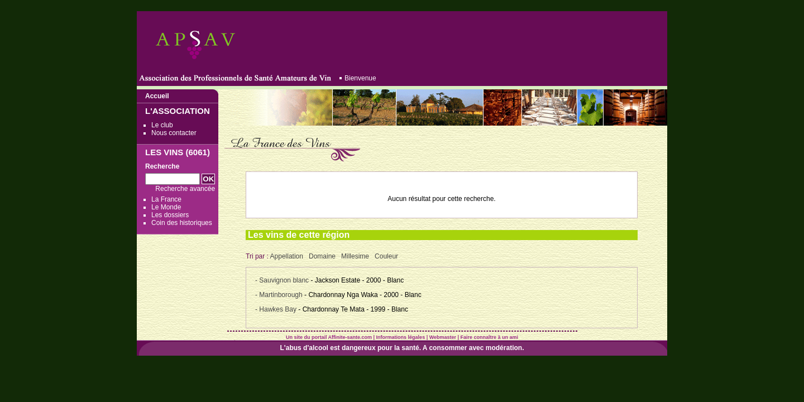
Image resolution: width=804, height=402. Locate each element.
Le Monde (166, 207)
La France (166, 199)
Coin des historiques (181, 223)
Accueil (157, 96)
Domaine (322, 256)
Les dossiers (170, 215)
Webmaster (442, 337)
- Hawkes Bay (276, 309)
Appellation (286, 256)
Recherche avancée (185, 189)
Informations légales (400, 337)
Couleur (386, 256)
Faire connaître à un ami (490, 337)
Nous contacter (174, 133)
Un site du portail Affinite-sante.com (329, 337)
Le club (162, 125)
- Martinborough (279, 295)
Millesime (355, 256)
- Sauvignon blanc (282, 280)
